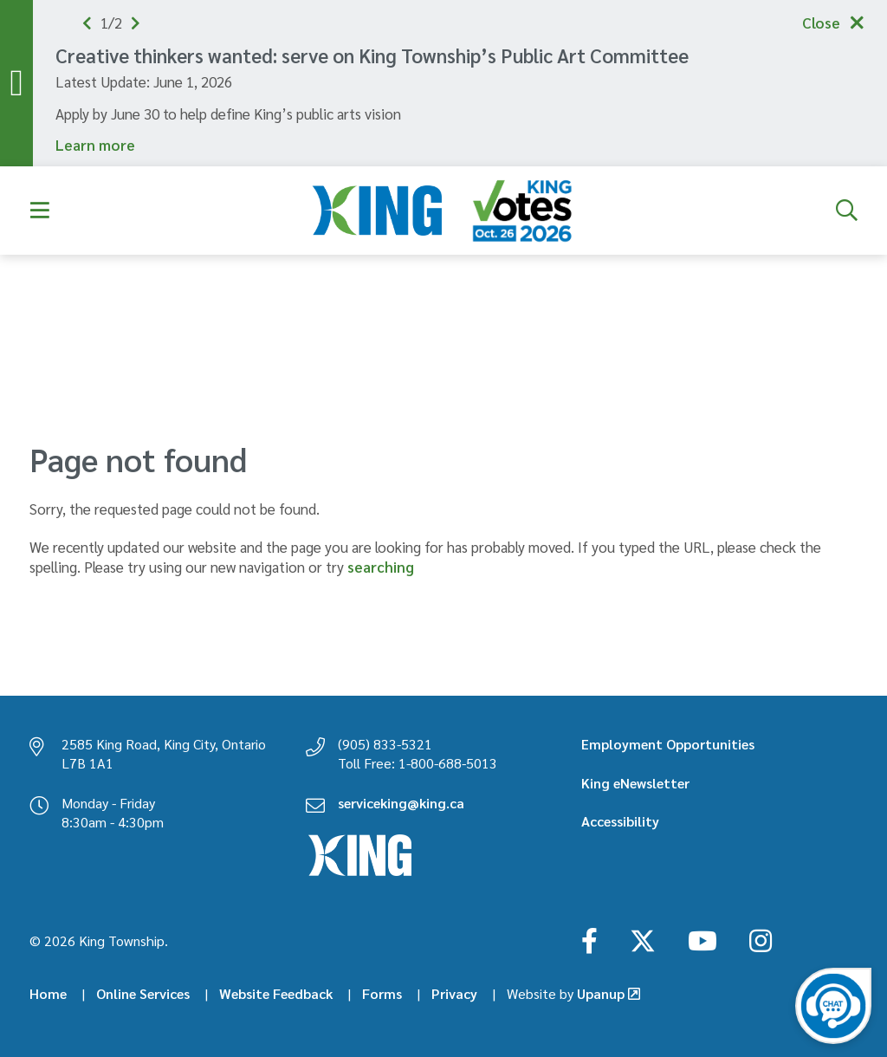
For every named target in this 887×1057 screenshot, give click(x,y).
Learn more (95, 144)
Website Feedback (276, 993)
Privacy (454, 993)
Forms (382, 993)
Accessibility (620, 821)
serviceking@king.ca (401, 803)
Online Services (143, 993)
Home (48, 993)
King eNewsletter (635, 783)
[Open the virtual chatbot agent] (833, 1006)
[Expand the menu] (40, 210)
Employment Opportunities (667, 744)
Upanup (566, 993)
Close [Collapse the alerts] (821, 22)
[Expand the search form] (846, 210)
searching (380, 566)
